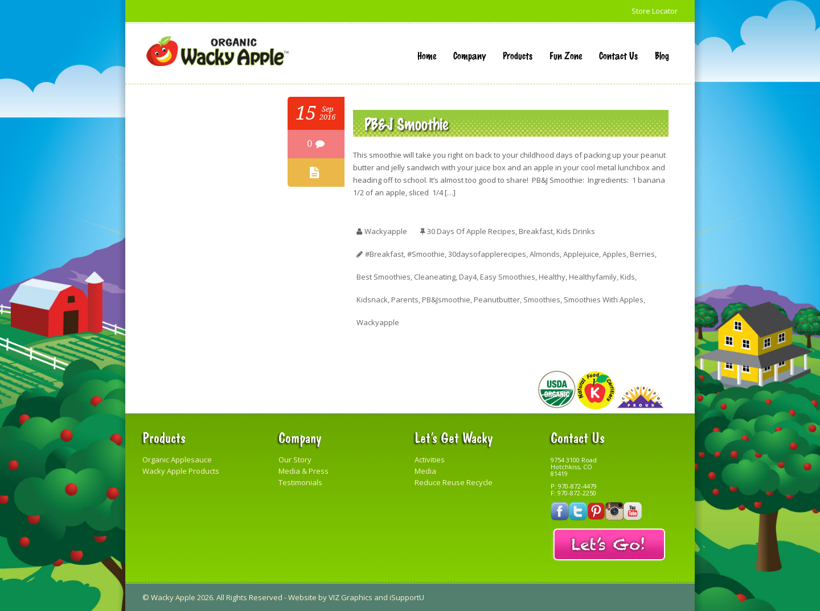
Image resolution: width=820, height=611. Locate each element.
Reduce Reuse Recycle (454, 482)
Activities (430, 459)
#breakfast (384, 254)
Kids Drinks (575, 231)
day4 (468, 277)
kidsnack (372, 299)
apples (614, 254)
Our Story (294, 459)
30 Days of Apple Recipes (471, 231)
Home (426, 55)
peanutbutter (497, 299)
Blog (662, 55)
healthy (552, 277)
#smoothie (426, 254)
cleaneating (435, 277)
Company (469, 55)
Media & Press (303, 471)
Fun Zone (566, 55)
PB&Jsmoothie (446, 299)
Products (517, 55)
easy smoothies (507, 277)
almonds (545, 254)
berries (642, 254)
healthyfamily (593, 277)
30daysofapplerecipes (487, 254)
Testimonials (300, 482)
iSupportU (407, 597)
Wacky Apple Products (180, 471)
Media (425, 471)
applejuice (581, 254)
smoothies (541, 299)
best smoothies (383, 277)
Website (302, 597)
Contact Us (618, 55)
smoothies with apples (603, 299)
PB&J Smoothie (406, 123)
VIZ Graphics (350, 597)
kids (627, 277)
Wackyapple (377, 322)
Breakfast (536, 231)
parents (405, 299)
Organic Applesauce (177, 459)
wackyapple (385, 231)
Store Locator (655, 11)
